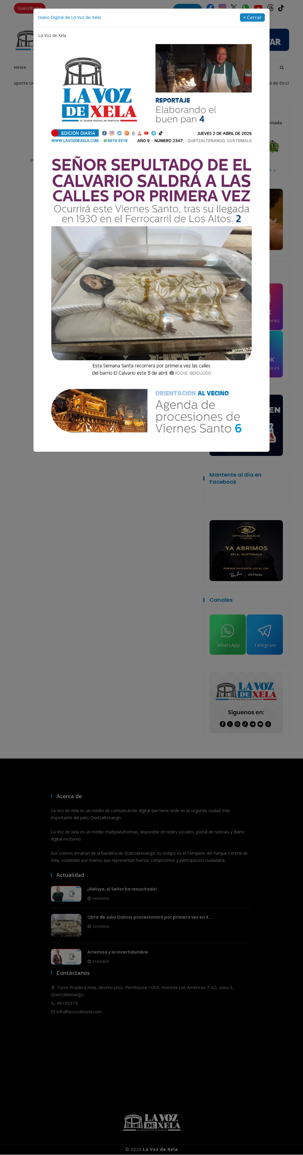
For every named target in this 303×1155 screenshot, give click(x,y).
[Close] (252, 17)
